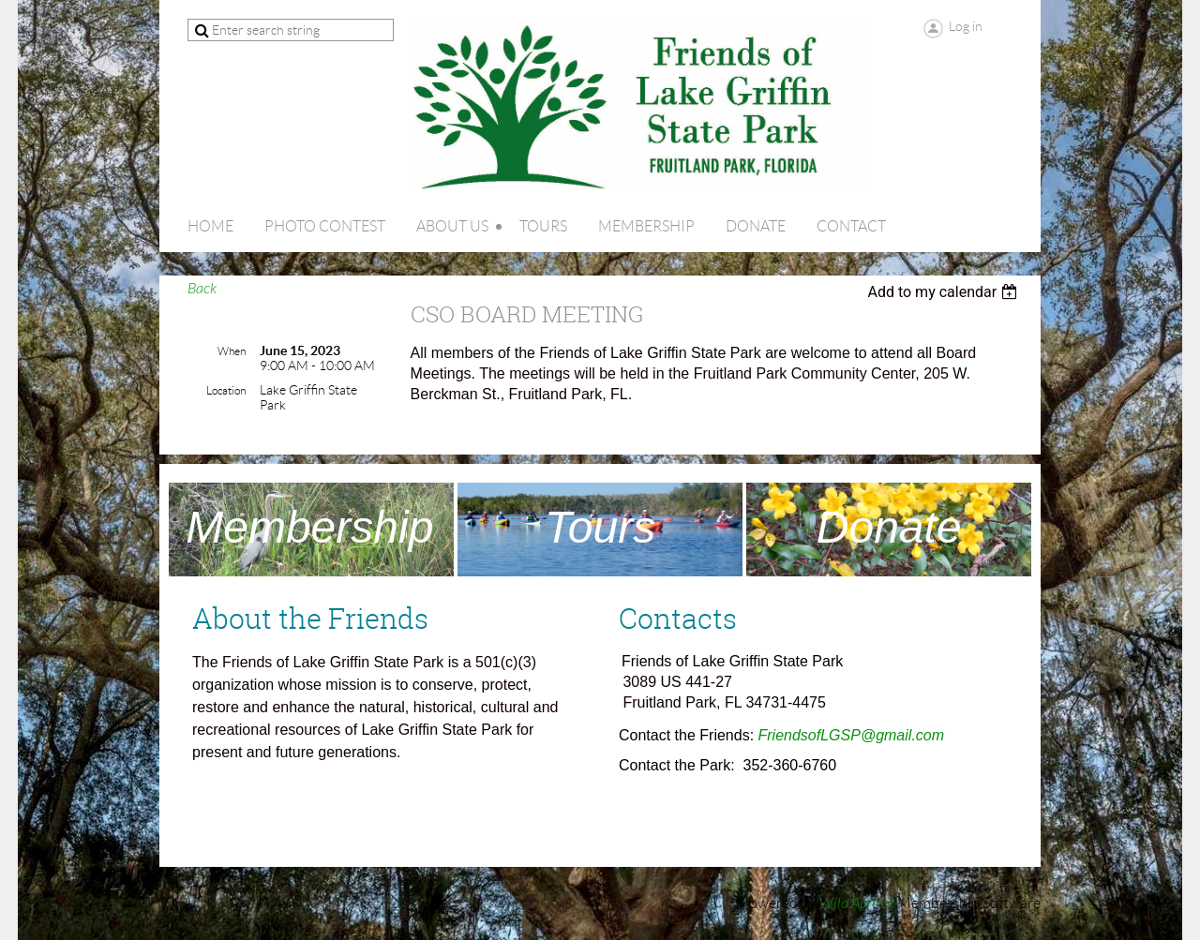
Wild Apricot (856, 903)
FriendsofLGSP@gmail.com (851, 735)
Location (226, 390)
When (232, 351)
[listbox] (944, 292)
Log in (965, 26)
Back (202, 288)
